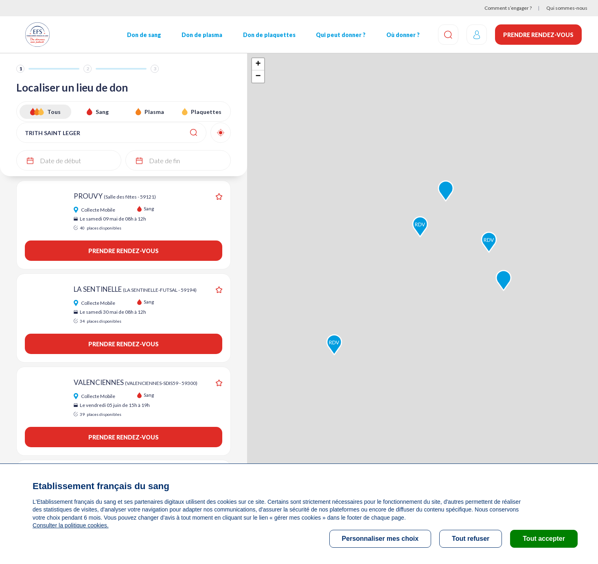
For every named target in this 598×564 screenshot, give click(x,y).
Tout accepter (544, 538)
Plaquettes (206, 111)
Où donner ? (403, 34)
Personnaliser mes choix (380, 538)
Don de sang (144, 34)
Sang (102, 111)
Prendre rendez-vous (538, 34)
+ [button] (258, 64)
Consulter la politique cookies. (70, 525)
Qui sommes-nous (566, 8)
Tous (54, 111)
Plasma (154, 111)
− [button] (258, 76)
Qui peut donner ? (341, 34)
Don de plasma (202, 34)
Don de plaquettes (269, 34)
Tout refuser (470, 538)
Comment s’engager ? (508, 8)
